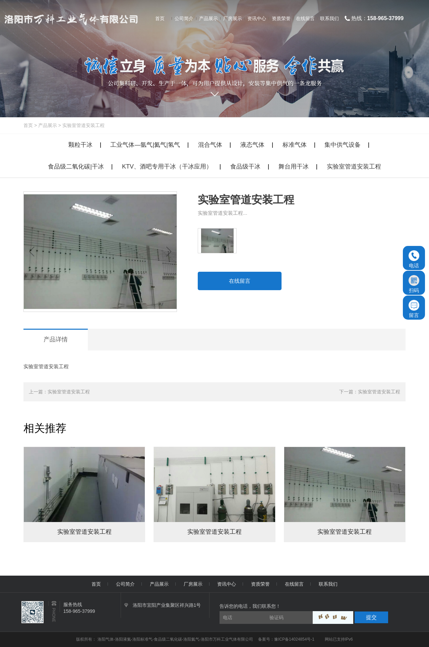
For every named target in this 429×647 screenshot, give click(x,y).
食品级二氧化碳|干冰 (76, 166)
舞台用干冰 (294, 166)
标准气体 (295, 144)
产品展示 (47, 125)
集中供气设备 (342, 144)
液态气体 (252, 144)
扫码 (414, 284)
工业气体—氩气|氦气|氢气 (145, 144)
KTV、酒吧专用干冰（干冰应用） (167, 166)
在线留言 (239, 281)
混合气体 (210, 144)
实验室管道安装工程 (83, 125)
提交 (371, 617)
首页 (28, 125)
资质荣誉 (260, 584)
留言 (414, 309)
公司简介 (125, 584)
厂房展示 (193, 584)
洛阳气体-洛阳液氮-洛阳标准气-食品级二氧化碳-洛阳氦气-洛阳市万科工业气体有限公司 (176, 639)
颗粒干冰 (80, 144)
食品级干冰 (245, 166)
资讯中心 (226, 584)
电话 (414, 259)
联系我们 (328, 584)
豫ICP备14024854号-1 (294, 639)
